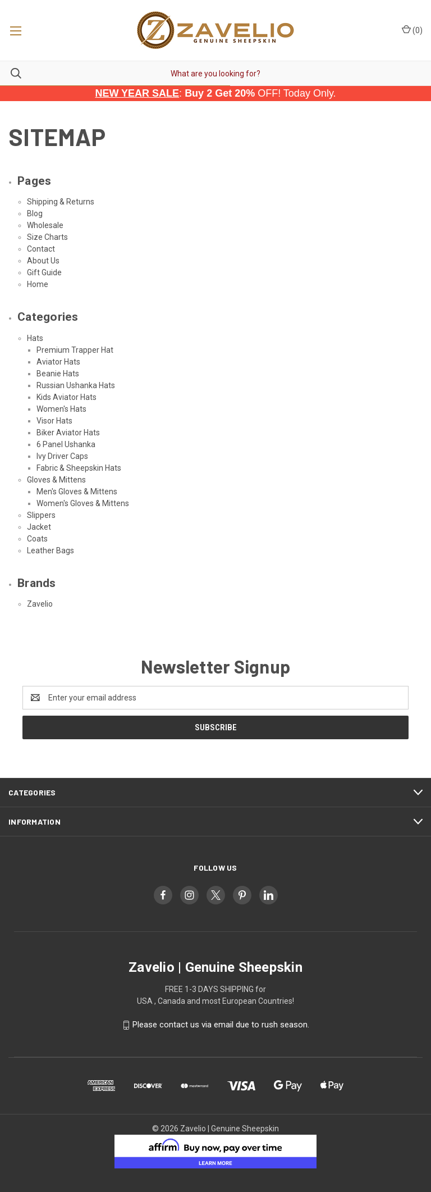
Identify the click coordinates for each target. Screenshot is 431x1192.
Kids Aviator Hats (66, 397)
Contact (41, 248)
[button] (215, 1151)
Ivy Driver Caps (62, 456)
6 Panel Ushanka (65, 444)
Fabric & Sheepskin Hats (78, 467)
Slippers (41, 515)
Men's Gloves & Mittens (76, 491)
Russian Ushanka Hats (75, 385)
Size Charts (47, 237)
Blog (35, 213)
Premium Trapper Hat (74, 349)
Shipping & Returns (60, 201)
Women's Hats (61, 408)
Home (37, 284)
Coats (37, 538)
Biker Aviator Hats (68, 432)
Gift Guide (44, 272)
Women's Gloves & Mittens (82, 503)
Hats (35, 338)
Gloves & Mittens (56, 479)
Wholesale (45, 225)
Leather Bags (50, 550)
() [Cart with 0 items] (412, 30)
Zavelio (40, 603)
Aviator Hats (58, 361)
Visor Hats (54, 420)
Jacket (39, 526)
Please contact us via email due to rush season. (220, 1025)
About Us (43, 260)
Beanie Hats (57, 373)
